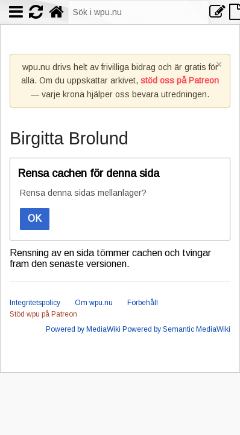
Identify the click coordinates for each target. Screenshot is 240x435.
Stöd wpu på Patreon (43, 314)
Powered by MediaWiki (83, 329)
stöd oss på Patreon (180, 80)
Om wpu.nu (94, 302)
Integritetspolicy (35, 302)
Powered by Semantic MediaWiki (176, 329)
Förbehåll (142, 302)
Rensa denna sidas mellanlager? (83, 193)
